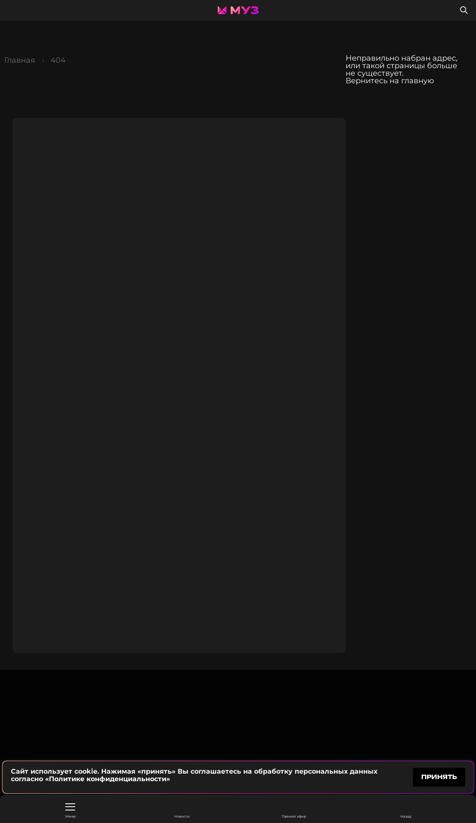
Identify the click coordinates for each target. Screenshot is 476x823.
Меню (70, 810)
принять (439, 776)
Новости (182, 810)
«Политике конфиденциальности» (107, 779)
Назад (405, 810)
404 (58, 60)
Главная (19, 60)
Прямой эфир (294, 810)
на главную (411, 80)
